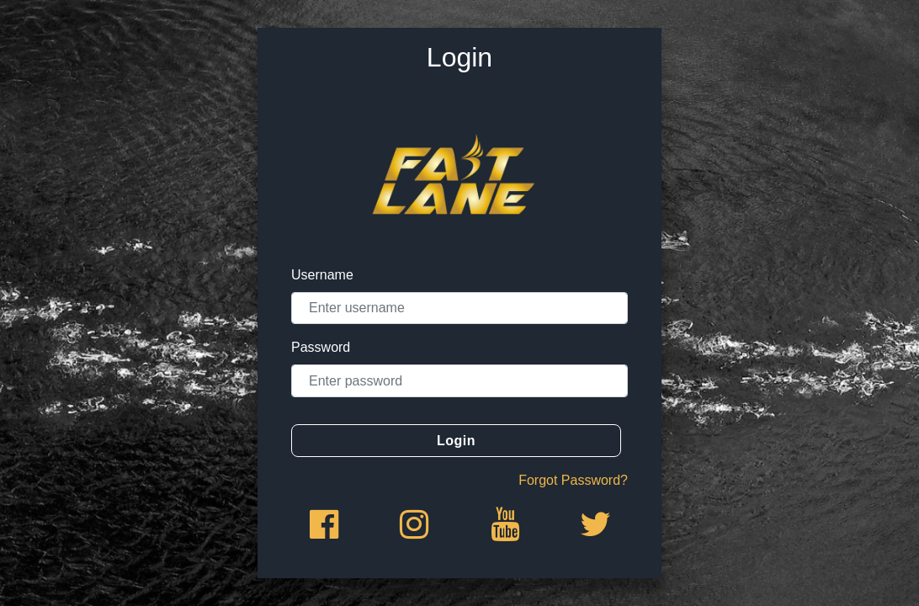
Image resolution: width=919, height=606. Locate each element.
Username (322, 275)
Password (320, 347)
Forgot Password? (573, 480)
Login (456, 440)
